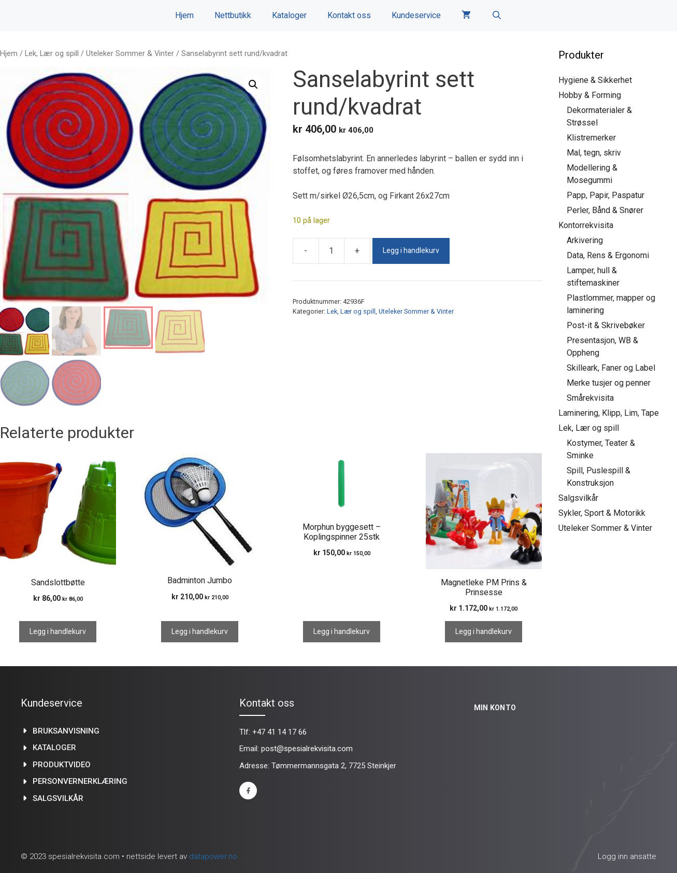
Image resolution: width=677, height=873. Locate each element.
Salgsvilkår (578, 498)
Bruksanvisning (66, 731)
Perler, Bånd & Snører (605, 210)
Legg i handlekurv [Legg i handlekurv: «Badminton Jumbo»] (199, 631)
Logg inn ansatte (627, 856)
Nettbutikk (232, 15)
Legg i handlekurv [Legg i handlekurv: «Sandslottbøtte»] (58, 631)
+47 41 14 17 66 (279, 732)
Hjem (184, 15)
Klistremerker (591, 138)
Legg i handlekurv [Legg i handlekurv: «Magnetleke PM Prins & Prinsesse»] (483, 631)
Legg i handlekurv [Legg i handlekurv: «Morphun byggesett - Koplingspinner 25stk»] (341, 631)
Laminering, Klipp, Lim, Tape (608, 413)
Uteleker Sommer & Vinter (130, 53)
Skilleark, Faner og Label (611, 368)
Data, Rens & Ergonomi (608, 255)
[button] (253, 84)
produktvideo (62, 764)
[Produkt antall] (331, 251)
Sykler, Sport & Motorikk (601, 513)
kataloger (54, 747)
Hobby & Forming (589, 95)
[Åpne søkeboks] (497, 15)
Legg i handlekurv (411, 250)
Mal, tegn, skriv (594, 153)
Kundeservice (416, 15)
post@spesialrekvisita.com (307, 748)
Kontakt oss (349, 15)
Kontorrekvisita (585, 225)
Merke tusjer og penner (609, 383)
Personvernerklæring (80, 781)
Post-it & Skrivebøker (606, 325)
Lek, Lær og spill (52, 53)
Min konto (495, 707)
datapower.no (213, 856)
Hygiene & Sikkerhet (595, 80)
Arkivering (585, 240)
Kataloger (289, 15)
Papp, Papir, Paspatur (605, 195)
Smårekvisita (590, 398)
